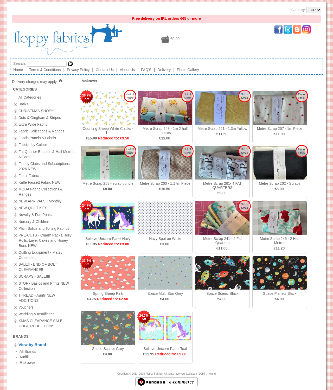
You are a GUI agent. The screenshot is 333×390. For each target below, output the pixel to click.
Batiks (23, 104)
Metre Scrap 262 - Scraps (279, 183)
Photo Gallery (188, 70)
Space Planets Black (279, 293)
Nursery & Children (33, 221)
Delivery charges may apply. (37, 82)
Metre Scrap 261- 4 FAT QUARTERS (222, 185)
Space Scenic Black (222, 293)
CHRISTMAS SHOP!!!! (36, 110)
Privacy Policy (78, 70)
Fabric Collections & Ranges (41, 131)
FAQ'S (146, 70)
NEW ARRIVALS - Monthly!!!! (42, 201)
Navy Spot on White (165, 238)
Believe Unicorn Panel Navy (108, 238)
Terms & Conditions (45, 70)
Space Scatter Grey (108, 349)
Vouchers (26, 307)
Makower (89, 81)
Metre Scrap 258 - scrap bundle (107, 183)
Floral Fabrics (29, 175)
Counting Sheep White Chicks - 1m (108, 130)
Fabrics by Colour (32, 145)
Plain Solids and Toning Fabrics (43, 228)
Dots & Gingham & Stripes (39, 118)
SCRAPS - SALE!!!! (34, 276)
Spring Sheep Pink (108, 293)
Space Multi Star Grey (165, 293)
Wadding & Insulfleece (36, 314)
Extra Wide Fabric (32, 124)
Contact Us (105, 70)
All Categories (29, 97)
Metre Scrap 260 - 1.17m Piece (165, 183)
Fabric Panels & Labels (37, 138)
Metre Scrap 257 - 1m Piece (279, 128)
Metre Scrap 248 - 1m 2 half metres (165, 130)
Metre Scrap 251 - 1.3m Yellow (222, 128)
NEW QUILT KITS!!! (34, 208)
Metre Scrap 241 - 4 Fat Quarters (222, 240)
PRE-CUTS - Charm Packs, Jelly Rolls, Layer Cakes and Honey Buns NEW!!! (45, 240)
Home (18, 70)
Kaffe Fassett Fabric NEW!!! (40, 182)
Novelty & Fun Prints (35, 215)
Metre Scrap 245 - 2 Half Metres (280, 240)
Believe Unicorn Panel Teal (165, 349)
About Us (127, 70)
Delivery (164, 70)
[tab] (15, 104)
